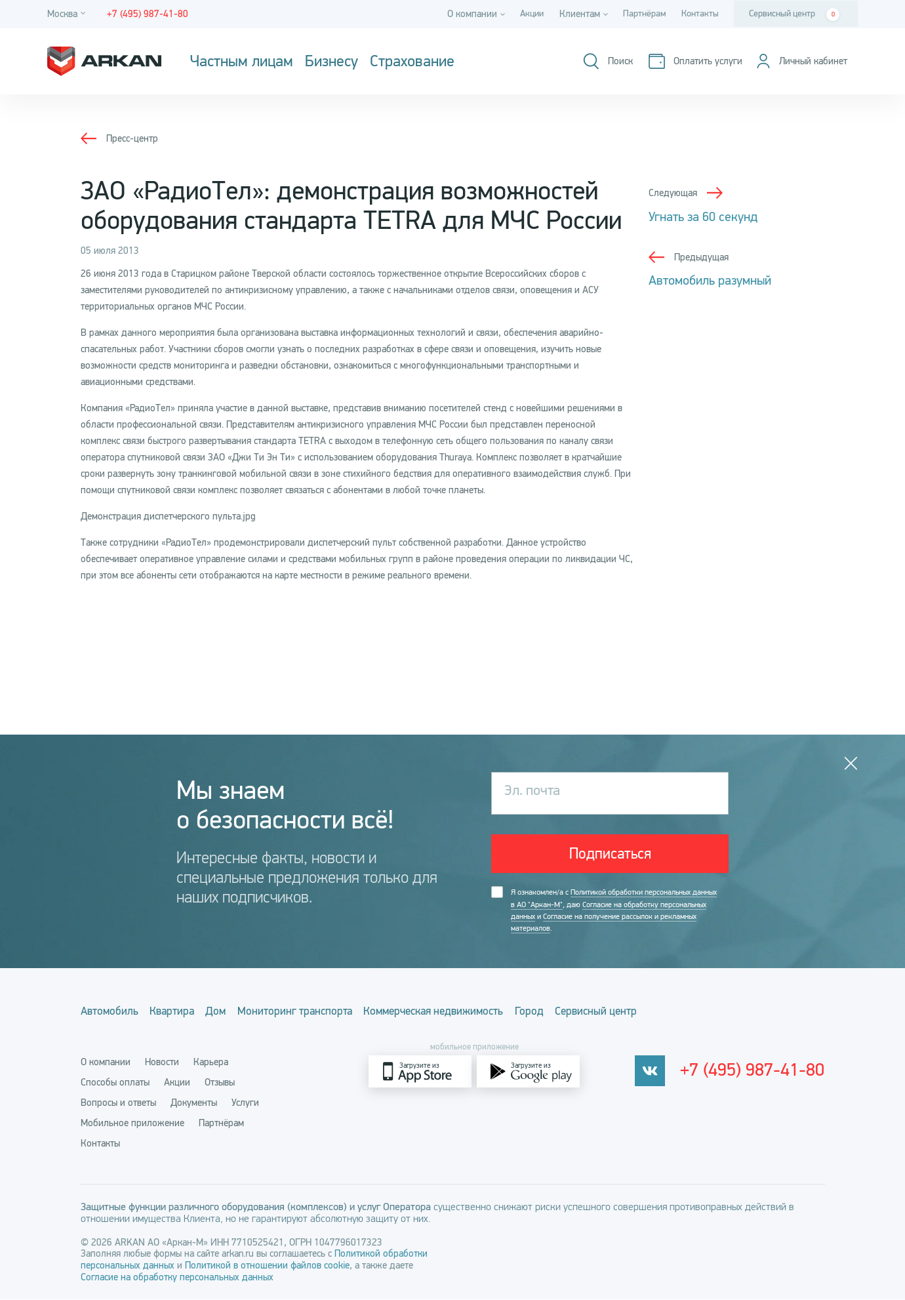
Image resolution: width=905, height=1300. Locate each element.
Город (606, 1014)
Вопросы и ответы (118, 1103)
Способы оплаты (115, 1083)
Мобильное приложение (132, 1123)
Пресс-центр (132, 138)
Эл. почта (535, 793)
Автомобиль (111, 1014)
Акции (525, 14)
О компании (106, 1062)
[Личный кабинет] (798, 61)
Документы (194, 1103)
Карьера (210, 1062)
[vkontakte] (660, 1072)
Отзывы (220, 1083)
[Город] (68, 14)
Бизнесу (331, 61)
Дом (244, 1014)
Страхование (412, 61)
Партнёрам (640, 14)
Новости (162, 1062)
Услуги (245, 1103)
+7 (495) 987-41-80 (758, 1072)
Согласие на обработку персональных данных (177, 1278)
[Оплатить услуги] (688, 61)
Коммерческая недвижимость (494, 1014)
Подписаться (610, 855)
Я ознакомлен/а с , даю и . (614, 914)
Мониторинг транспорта (337, 1014)
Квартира (187, 1014)
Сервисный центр (794, 14)
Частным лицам (241, 61)
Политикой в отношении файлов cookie (267, 1266)
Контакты (698, 14)
